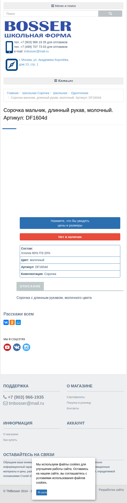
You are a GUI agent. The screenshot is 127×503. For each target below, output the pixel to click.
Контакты (73, 408)
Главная (12, 93)
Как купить (10, 439)
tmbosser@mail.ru (36, 51)
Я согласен (42, 492)
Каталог (63, 81)
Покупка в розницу (79, 402)
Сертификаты (76, 397)
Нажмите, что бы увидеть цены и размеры (70, 223)
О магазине (10, 434)
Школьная (60, 93)
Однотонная (79, 93)
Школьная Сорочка (35, 93)
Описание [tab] (30, 286)
